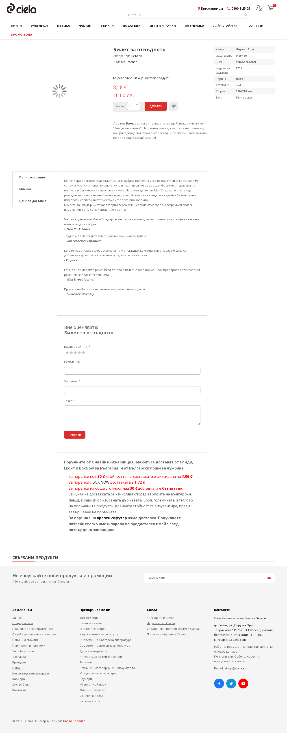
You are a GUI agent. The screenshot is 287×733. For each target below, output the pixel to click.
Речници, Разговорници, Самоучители (107, 668)
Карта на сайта (74, 721)
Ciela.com (261, 618)
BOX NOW (100, 482)
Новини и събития (25, 640)
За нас (17, 618)
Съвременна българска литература (106, 640)
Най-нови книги (91, 623)
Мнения (25, 189)
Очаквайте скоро (92, 629)
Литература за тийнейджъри (101, 657)
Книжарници (212, 8)
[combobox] (188, 15)
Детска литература (93, 651)
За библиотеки (23, 651)
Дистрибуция (21, 684)
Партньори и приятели (28, 645)
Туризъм (86, 662)
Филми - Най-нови (92, 690)
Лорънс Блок (133, 56)
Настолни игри (90, 701)
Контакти (19, 690)
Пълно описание (32, 177)
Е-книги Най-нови (92, 696)
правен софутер (112, 517)
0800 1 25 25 (240, 8)
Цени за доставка (32, 201)
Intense (132, 62)
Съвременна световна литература (105, 645)
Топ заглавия (89, 618)
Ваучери (86, 679)
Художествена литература (99, 634)
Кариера (18, 679)
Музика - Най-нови (93, 684)
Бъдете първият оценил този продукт (141, 78)
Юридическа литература (98, 673)
